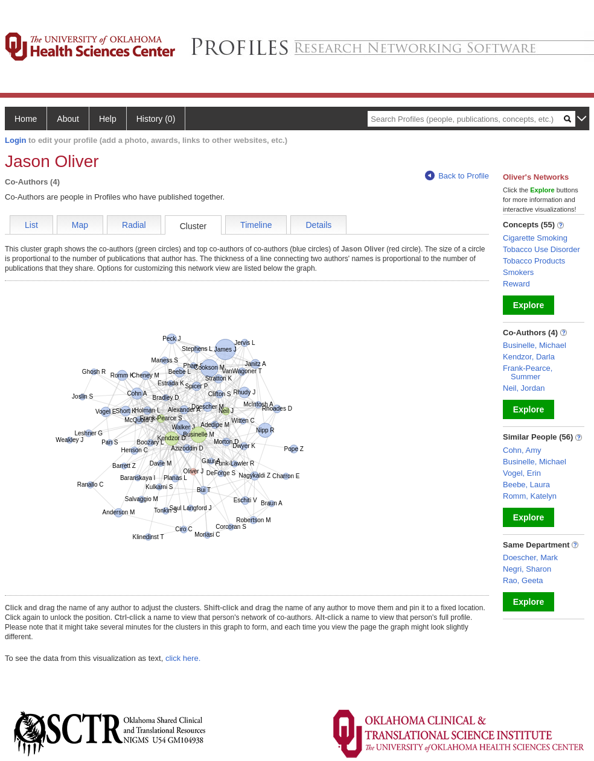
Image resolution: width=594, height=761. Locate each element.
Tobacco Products (534, 260)
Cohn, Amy (522, 450)
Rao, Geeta (523, 580)
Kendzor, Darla (529, 356)
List (31, 225)
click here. (183, 658)
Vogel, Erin (522, 473)
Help (108, 119)
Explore (528, 305)
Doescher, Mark (530, 557)
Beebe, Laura (526, 484)
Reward (516, 283)
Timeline (256, 225)
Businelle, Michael (534, 345)
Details (318, 225)
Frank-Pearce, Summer (527, 372)
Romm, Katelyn (530, 495)
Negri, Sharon (527, 568)
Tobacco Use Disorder (541, 249)
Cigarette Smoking (535, 237)
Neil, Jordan (523, 388)
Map (80, 225)
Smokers (518, 272)
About (68, 119)
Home (25, 119)
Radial (134, 225)
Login (15, 140)
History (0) (156, 119)
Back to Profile (457, 175)
